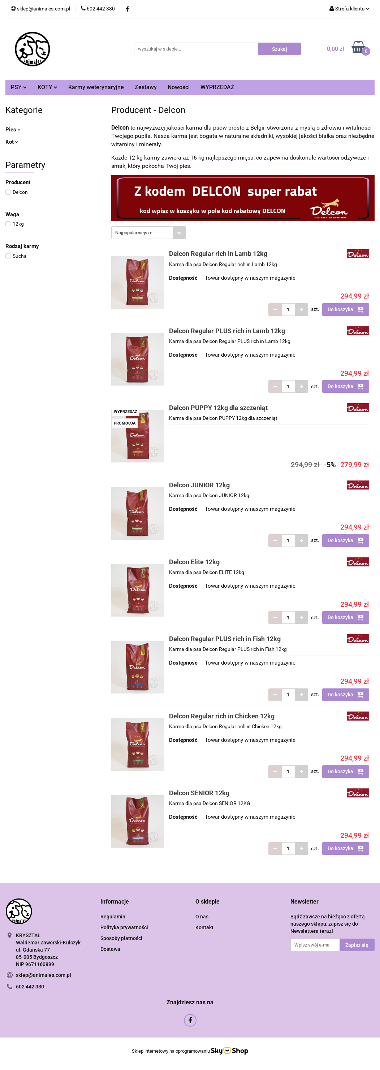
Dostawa (110, 949)
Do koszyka (346, 309)
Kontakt (204, 927)
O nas (201, 916)
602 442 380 (30, 986)
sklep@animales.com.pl (43, 975)
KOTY (47, 87)
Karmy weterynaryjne (96, 87)
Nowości (179, 87)
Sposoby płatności (121, 938)
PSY (19, 87)
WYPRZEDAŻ (217, 87)
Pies (13, 129)
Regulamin (112, 916)
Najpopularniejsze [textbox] (133, 232)
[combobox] (148, 232)
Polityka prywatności (124, 927)
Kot (11, 142)
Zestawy (146, 87)
